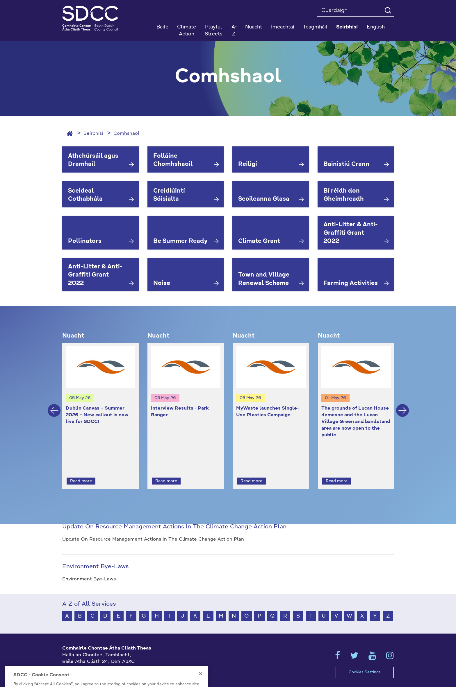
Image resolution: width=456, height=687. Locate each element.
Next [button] (402, 405)
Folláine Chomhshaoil (173, 160)
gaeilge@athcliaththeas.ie (92, 670)
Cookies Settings (365, 662)
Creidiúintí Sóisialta (169, 195)
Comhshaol (126, 133)
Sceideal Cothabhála (85, 195)
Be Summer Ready (180, 241)
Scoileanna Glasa (263, 199)
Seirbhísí (93, 133)
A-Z (234, 31)
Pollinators (84, 241)
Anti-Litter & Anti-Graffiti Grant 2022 (350, 233)
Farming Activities (350, 283)
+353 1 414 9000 (83, 660)
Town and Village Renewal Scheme (263, 279)
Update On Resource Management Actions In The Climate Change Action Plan (174, 516)
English (376, 27)
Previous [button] (54, 405)
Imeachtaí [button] (282, 27)
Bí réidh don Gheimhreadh (343, 195)
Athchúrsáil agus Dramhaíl (93, 160)
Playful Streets (213, 31)
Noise (161, 283)
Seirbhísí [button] (347, 27)
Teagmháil (315, 27)
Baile (162, 27)
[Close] (200, 684)
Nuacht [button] (253, 27)
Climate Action (186, 31)
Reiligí (247, 164)
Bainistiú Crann (346, 164)
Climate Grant (259, 241)
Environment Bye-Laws (95, 556)
